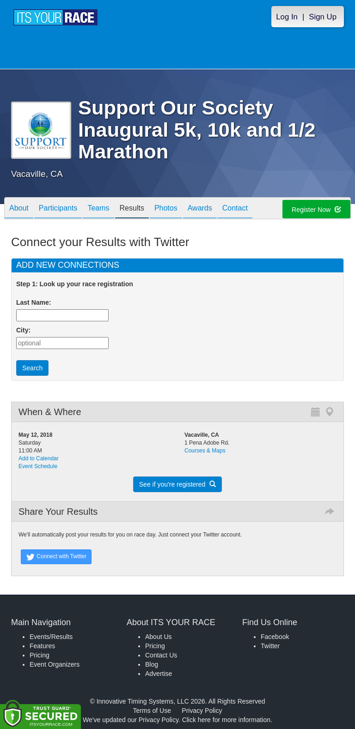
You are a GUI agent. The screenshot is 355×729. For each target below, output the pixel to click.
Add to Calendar (38, 458)
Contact (235, 209)
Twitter (270, 646)
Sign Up (323, 16)
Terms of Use (152, 710)
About (19, 209)
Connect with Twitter (56, 556)
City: (23, 330)
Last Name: (35, 302)
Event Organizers (55, 664)
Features (42, 646)
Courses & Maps (205, 450)
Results (132, 209)
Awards (200, 209)
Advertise (158, 673)
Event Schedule (37, 466)
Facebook (275, 636)
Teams (98, 209)
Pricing (39, 655)
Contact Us (161, 655)
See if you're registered (177, 484)
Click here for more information (226, 719)
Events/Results (51, 636)
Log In (287, 16)
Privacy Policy (202, 710)
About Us (158, 636)
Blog (151, 664)
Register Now (316, 209)
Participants (58, 209)
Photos (166, 209)
